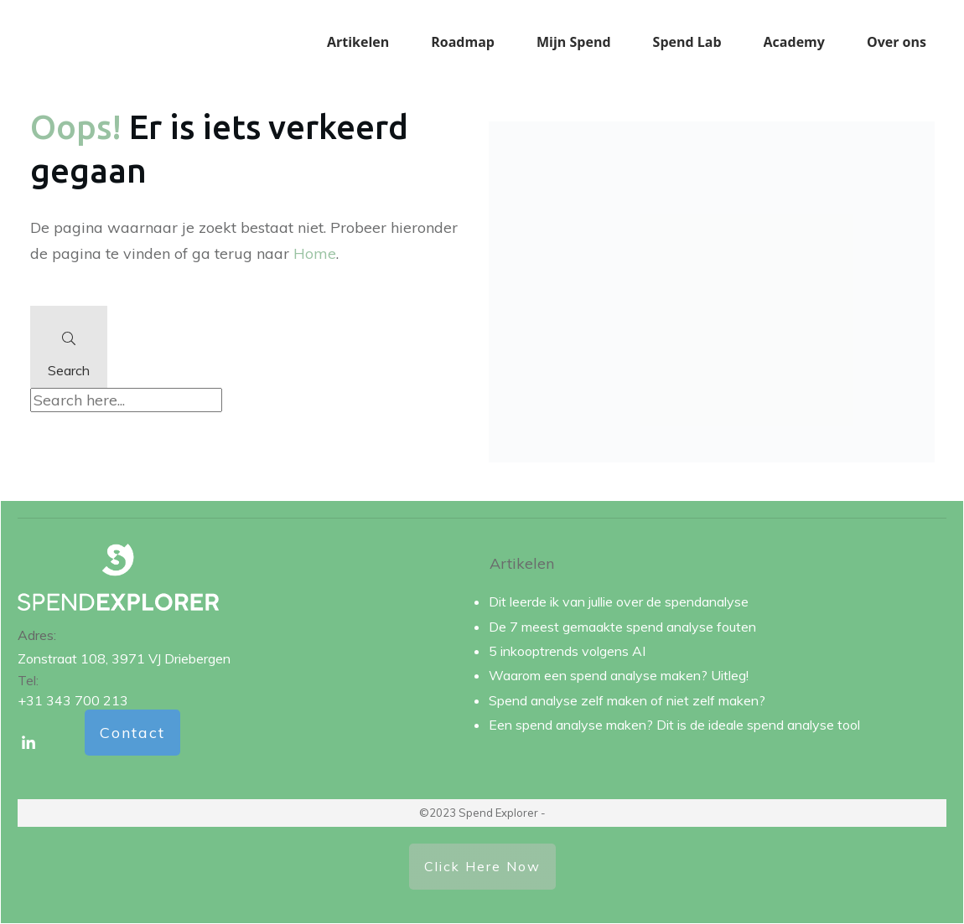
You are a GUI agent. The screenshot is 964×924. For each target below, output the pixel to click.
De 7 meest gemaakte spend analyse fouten (622, 626)
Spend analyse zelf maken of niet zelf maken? (627, 700)
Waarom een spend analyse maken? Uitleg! (619, 675)
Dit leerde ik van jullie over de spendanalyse (619, 601)
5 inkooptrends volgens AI (567, 651)
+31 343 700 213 (73, 700)
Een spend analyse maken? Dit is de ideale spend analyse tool (674, 724)
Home (314, 253)
